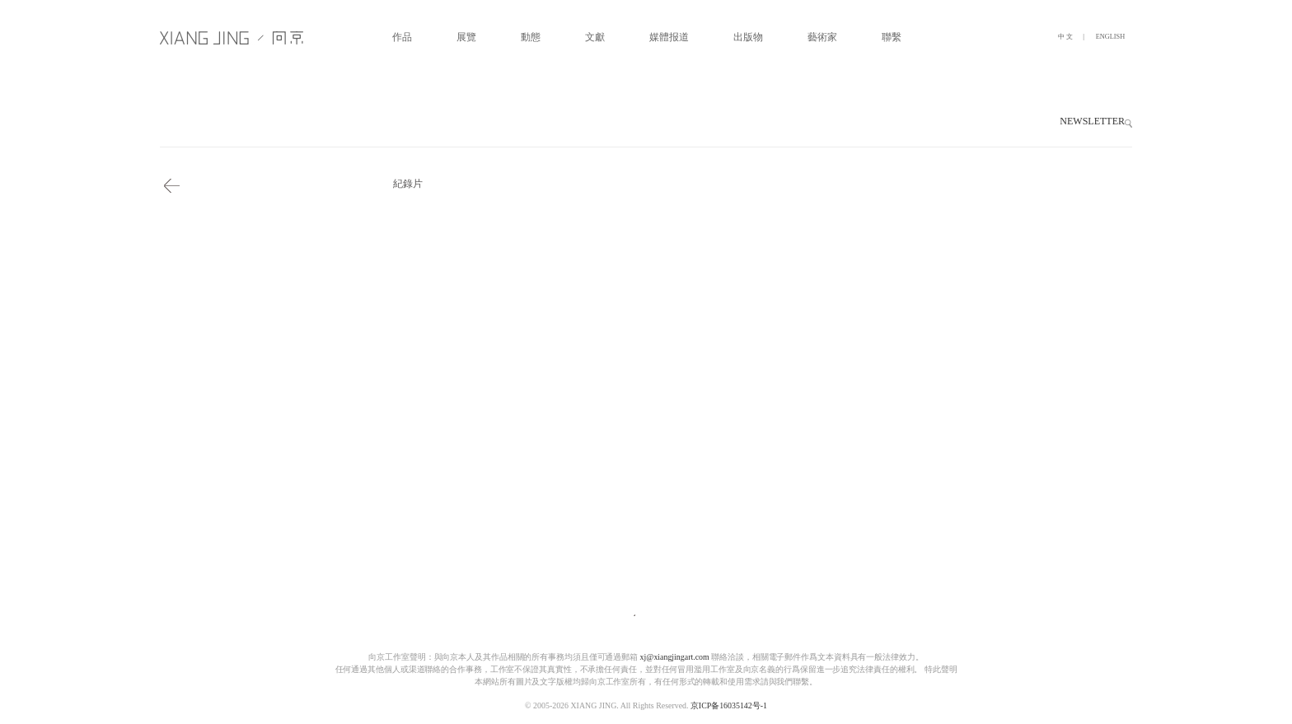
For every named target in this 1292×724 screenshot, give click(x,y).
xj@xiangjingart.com (674, 656)
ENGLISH (1111, 36)
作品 (402, 37)
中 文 (1066, 36)
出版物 (748, 37)
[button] (1128, 123)
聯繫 (891, 37)
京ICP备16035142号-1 (728, 706)
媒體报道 (669, 37)
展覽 (466, 37)
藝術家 (822, 37)
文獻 (595, 37)
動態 (531, 37)
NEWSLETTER (1092, 121)
